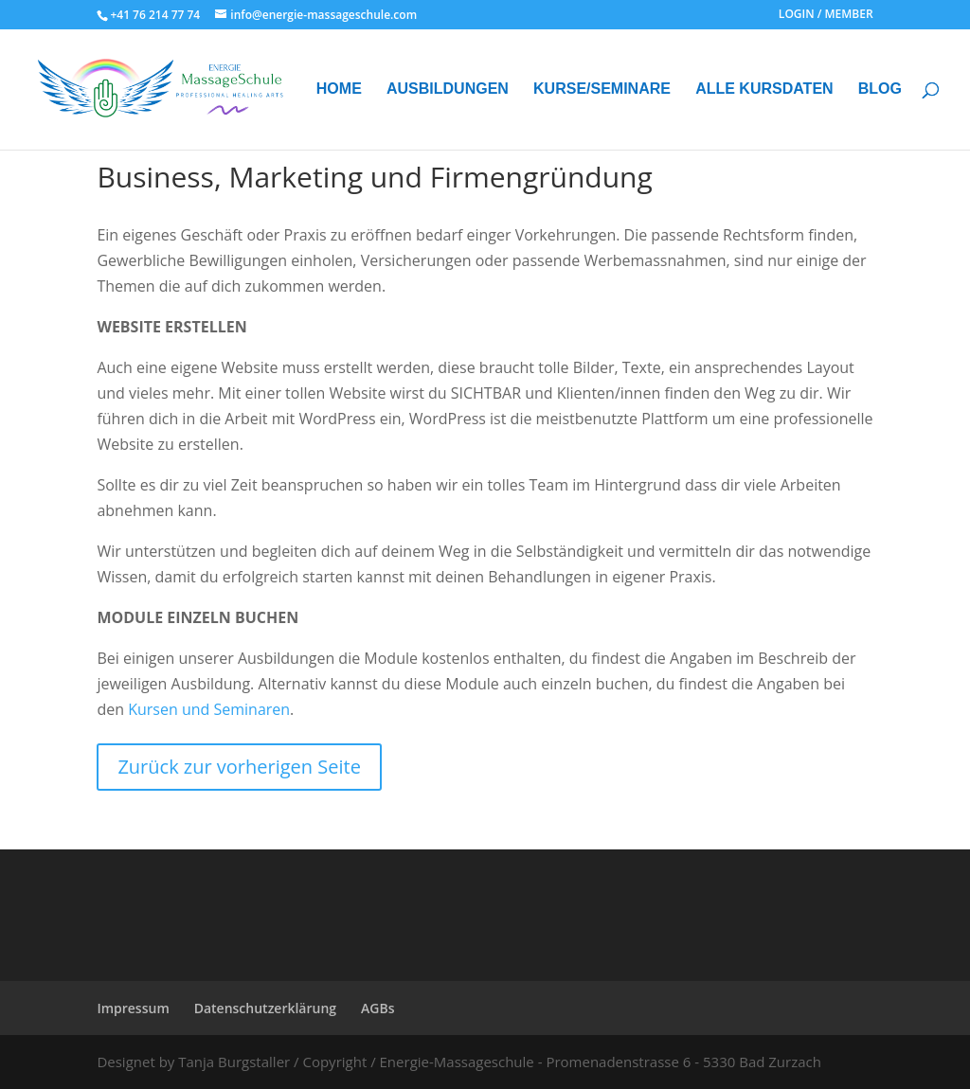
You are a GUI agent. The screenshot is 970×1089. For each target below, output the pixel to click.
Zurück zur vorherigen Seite (239, 766)
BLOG (880, 89)
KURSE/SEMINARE (602, 89)
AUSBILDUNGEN (447, 89)
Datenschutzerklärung (265, 1008)
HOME (339, 89)
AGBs (377, 1008)
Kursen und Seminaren (209, 709)
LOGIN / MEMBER (826, 15)
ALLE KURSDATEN (764, 89)
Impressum (133, 1008)
